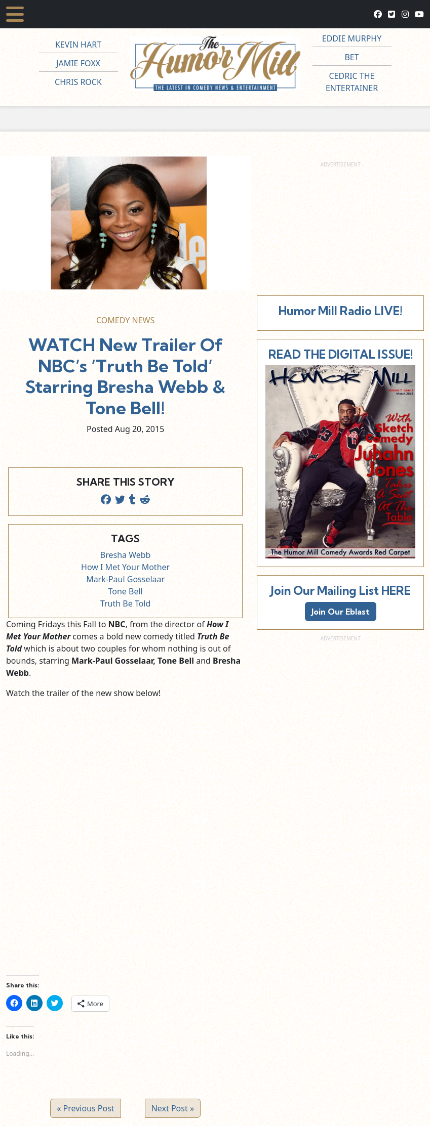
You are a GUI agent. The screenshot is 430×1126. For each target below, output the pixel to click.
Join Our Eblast (340, 612)
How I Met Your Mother (125, 567)
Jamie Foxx (78, 63)
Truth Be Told (125, 603)
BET (351, 57)
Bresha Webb (125, 554)
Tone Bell (125, 591)
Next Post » (172, 1108)
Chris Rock (78, 82)
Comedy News (125, 320)
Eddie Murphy (352, 38)
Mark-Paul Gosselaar (125, 579)
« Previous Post (85, 1108)
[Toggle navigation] (15, 14)
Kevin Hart (78, 44)
